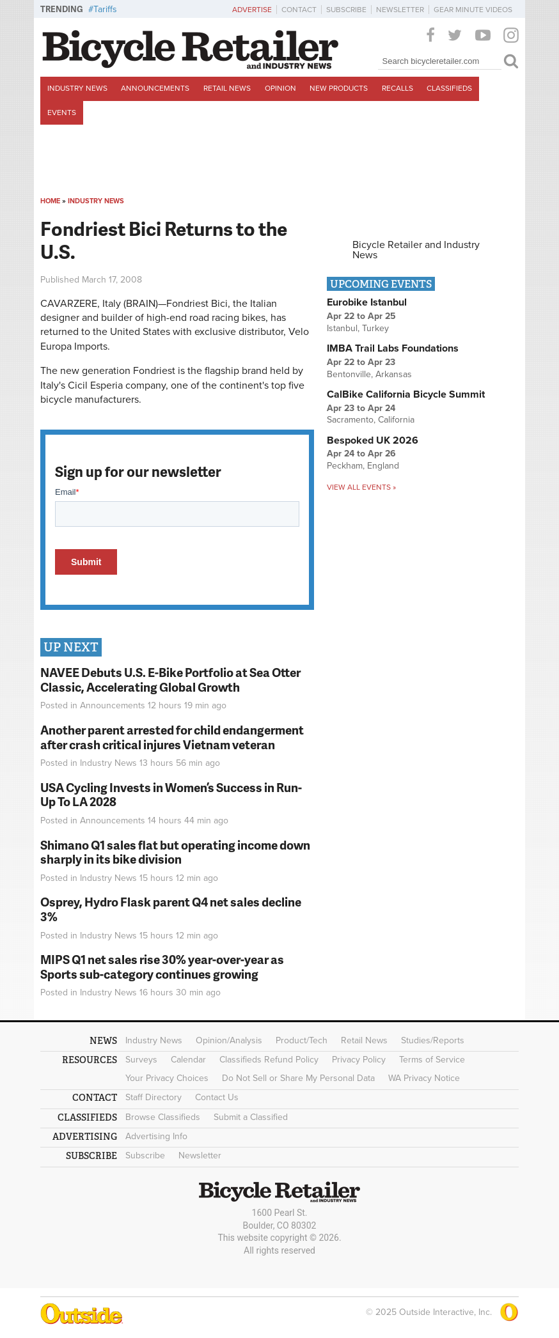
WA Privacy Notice (424, 1078)
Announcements (155, 88)
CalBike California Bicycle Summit (406, 394)
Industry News (77, 88)
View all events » (361, 487)
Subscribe (346, 9)
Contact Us (217, 1097)
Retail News (227, 88)
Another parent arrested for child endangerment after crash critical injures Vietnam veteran (172, 737)
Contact (299, 9)
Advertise (252, 9)
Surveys (141, 1059)
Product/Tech (301, 1040)
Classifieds (449, 88)
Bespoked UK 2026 (372, 440)
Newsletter (400, 9)
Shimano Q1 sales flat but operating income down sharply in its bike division (175, 852)
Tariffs (105, 9)
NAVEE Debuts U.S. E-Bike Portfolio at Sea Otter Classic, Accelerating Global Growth (170, 680)
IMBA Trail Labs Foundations (393, 348)
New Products (339, 88)
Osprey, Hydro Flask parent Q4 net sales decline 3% (170, 909)
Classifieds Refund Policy (269, 1059)
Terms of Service (432, 1059)
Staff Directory (153, 1097)
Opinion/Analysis (229, 1040)
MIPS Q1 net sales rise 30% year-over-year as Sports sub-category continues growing (162, 967)
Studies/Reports (432, 1040)
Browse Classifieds (162, 1117)
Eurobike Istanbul (367, 302)
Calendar (188, 1059)
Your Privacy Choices (167, 1078)
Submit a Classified (251, 1117)
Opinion (280, 88)
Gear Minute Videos (473, 9)
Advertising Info (156, 1136)
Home (50, 201)
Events (61, 112)
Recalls (397, 88)
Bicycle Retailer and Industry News (416, 249)
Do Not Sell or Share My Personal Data (298, 1078)
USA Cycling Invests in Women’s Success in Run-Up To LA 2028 (171, 795)
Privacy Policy (359, 1059)
